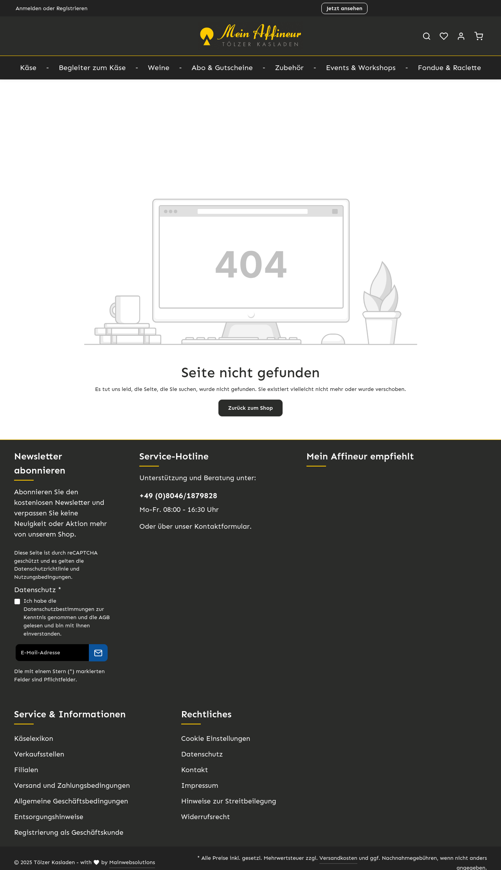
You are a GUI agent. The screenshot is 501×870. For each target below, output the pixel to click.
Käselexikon (33, 738)
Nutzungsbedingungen (41, 577)
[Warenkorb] (478, 36)
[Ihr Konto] (461, 36)
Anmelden (28, 8)
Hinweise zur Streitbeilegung (225, 801)
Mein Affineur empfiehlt (358, 456)
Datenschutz (200, 754)
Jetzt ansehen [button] (344, 8)
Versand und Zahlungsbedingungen (69, 785)
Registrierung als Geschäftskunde (67, 832)
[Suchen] (426, 36)
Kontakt (193, 770)
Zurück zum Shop (250, 408)
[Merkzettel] (444, 36)
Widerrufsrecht (204, 817)
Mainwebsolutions (126, 858)
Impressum (198, 785)
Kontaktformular (217, 526)
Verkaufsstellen (38, 754)
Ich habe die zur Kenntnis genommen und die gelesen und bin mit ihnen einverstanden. (64, 617)
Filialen (25, 770)
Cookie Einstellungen (214, 738)
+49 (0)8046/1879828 (176, 495)
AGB (100, 617)
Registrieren (69, 8)
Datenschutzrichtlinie (39, 569)
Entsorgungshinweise (47, 817)
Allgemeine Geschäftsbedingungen (68, 801)
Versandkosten (315, 858)
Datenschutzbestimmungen (56, 609)
